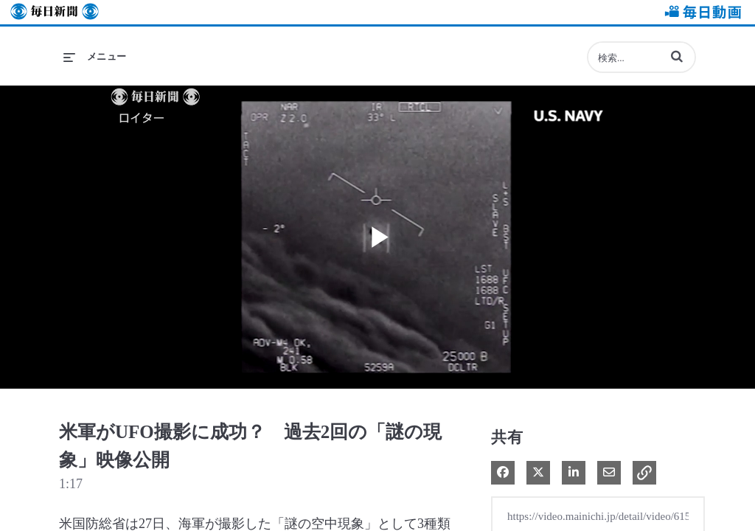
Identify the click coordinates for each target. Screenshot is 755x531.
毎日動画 (700, 12)
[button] (677, 56)
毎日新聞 (54, 12)
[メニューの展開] (95, 57)
